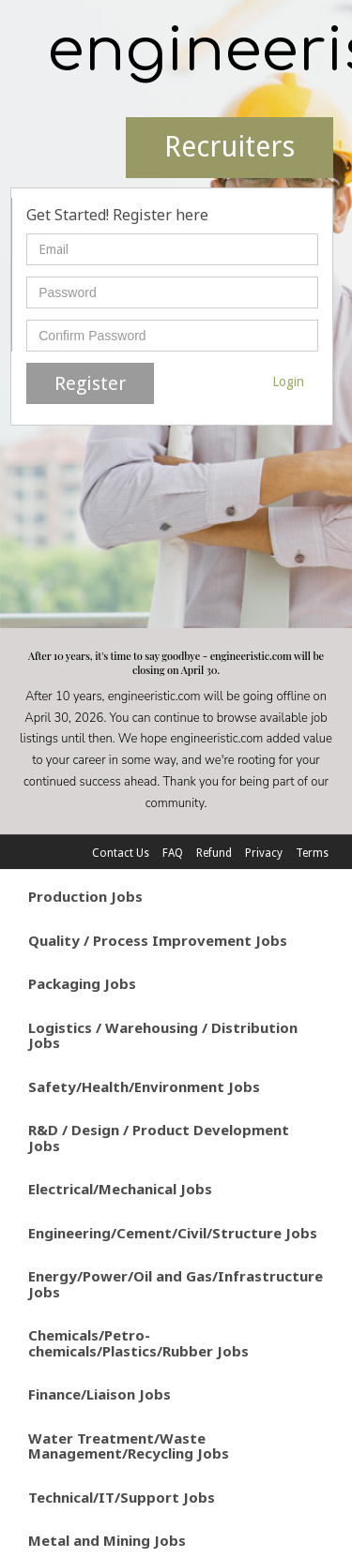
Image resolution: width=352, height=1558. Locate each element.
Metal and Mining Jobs (107, 1540)
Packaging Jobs (82, 983)
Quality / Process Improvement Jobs (157, 940)
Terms (312, 853)
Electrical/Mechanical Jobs (120, 1188)
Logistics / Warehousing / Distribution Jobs (163, 1035)
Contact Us (120, 853)
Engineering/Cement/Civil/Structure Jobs (172, 1232)
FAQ (172, 853)
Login (288, 381)
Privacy (264, 853)
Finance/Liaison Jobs (99, 1394)
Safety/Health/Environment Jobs (144, 1086)
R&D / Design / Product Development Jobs (158, 1137)
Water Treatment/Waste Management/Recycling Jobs (128, 1446)
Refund (214, 853)
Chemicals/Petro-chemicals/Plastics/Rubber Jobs (138, 1343)
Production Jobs (85, 896)
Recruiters (229, 146)
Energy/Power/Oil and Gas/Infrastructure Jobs (175, 1283)
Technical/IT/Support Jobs (121, 1497)
